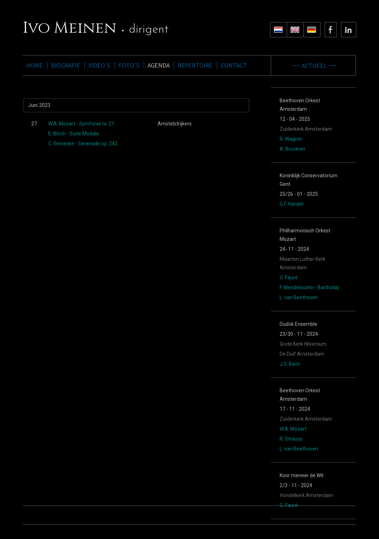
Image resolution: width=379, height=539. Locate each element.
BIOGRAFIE (65, 65)
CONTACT (234, 65)
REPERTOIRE (195, 65)
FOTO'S (129, 65)
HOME (34, 65)
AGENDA (159, 65)
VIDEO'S (99, 65)
